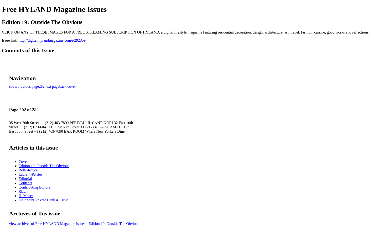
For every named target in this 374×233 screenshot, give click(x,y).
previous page (28, 86)
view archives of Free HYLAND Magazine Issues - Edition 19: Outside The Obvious (74, 224)
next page (52, 86)
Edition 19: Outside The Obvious (44, 166)
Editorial (25, 179)
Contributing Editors (34, 187)
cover (13, 86)
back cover (67, 86)
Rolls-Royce (28, 170)
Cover (23, 162)
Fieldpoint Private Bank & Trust (43, 200)
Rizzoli (24, 191)
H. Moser (26, 196)
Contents (25, 183)
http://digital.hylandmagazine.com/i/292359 (52, 40)
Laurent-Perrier (30, 174)
